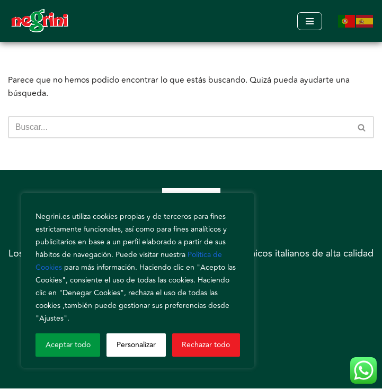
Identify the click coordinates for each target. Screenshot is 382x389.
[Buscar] (179, 128)
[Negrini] (40, 20)
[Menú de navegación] (309, 21)
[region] (137, 280)
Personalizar (136, 344)
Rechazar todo (206, 344)
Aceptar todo (68, 344)
